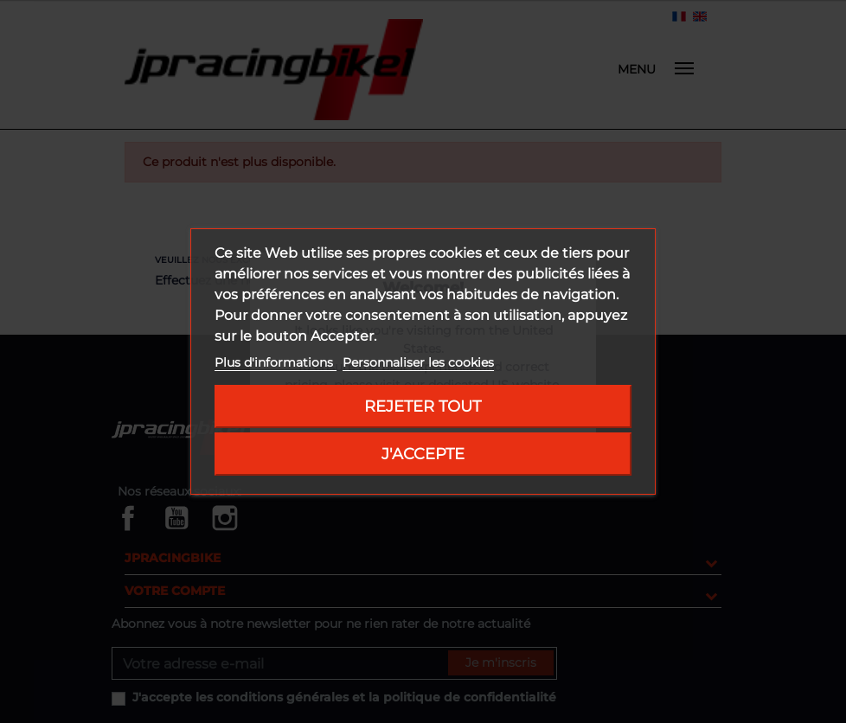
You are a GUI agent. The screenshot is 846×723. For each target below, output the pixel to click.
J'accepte (423, 454)
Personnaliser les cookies (418, 362)
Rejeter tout (422, 406)
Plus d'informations (275, 362)
